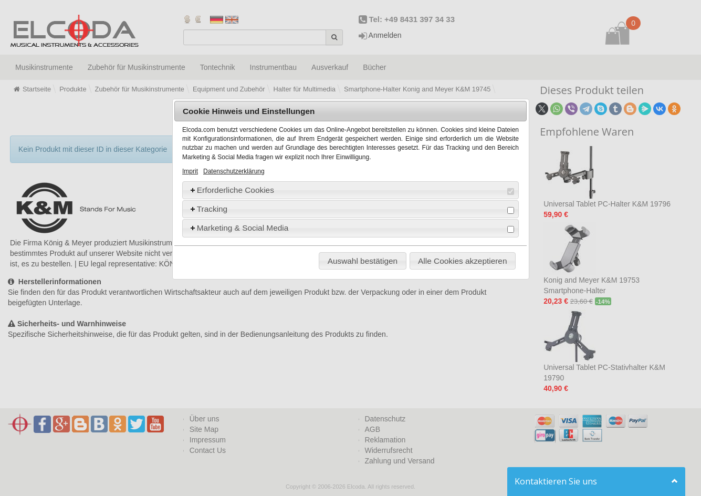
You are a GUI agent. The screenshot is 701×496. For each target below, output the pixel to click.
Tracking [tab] (352, 209)
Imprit (190, 171)
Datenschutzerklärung (234, 171)
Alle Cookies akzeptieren (462, 260)
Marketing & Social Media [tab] (352, 228)
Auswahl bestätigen (362, 260)
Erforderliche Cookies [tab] (352, 190)
